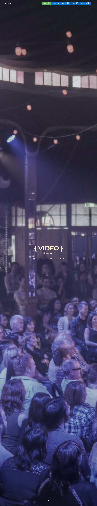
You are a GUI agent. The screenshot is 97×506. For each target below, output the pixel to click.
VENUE (61, 259)
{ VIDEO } (8, 3)
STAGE (35, 259)
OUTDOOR (48, 259)
